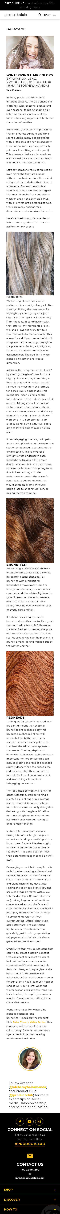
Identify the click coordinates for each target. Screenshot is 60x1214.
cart (47, 14)
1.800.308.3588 (30, 1169)
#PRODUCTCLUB (30, 1144)
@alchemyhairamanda (28, 1087)
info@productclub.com (30, 1178)
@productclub (21, 1095)
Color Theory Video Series (29, 1022)
